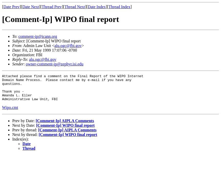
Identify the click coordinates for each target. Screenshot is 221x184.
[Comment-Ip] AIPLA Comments (65, 126)
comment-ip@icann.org (37, 36)
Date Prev (11, 7)
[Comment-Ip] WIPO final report (65, 131)
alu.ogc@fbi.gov (68, 45)
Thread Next (75, 7)
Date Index (97, 7)
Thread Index (119, 7)
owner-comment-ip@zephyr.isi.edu (54, 64)
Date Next (30, 7)
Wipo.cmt (10, 113)
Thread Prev (52, 7)
